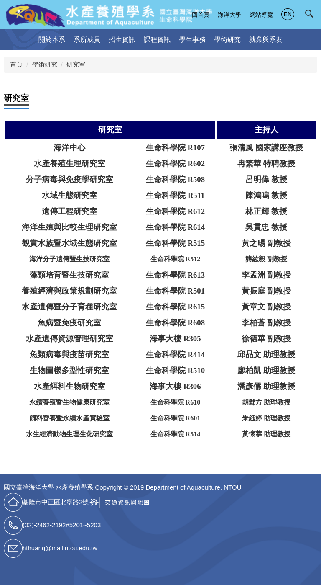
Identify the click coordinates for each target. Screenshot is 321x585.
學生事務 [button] (192, 39)
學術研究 (44, 64)
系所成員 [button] (87, 39)
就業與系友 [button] (266, 39)
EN (288, 14)
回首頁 (200, 14)
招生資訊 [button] (122, 39)
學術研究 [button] (227, 39)
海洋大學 (229, 14)
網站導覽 (261, 14)
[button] (311, 15)
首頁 (16, 64)
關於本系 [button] (51, 39)
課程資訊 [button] (157, 39)
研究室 (75, 64)
